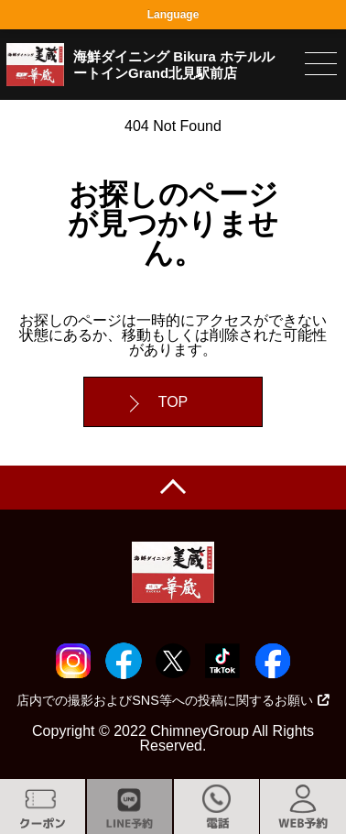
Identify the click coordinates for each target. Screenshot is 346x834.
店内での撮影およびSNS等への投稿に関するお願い (173, 700)
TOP (173, 402)
